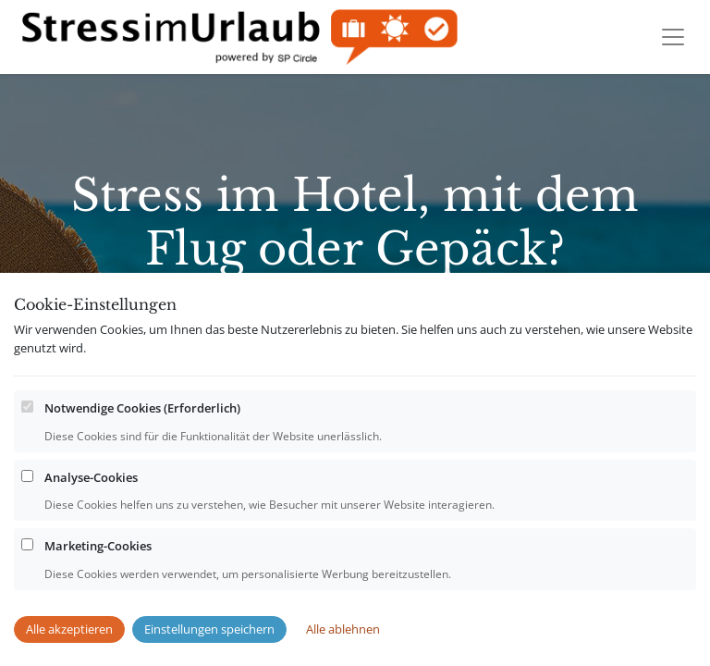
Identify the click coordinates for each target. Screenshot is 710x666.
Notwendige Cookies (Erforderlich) (142, 445)
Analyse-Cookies (91, 514)
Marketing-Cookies (98, 582)
